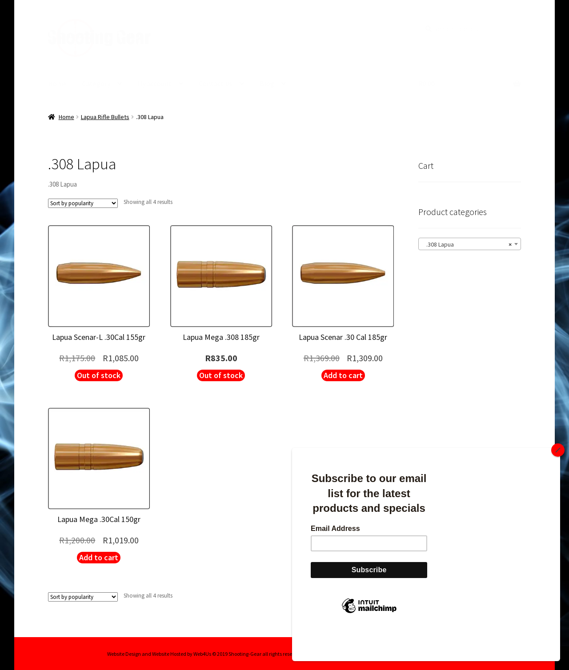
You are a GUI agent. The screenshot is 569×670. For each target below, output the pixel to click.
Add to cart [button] (343, 375)
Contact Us (215, 83)
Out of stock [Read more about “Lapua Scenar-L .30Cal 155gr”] (98, 375)
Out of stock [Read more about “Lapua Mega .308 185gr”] (221, 375)
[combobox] (469, 243)
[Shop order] (83, 203)
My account (154, 83)
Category (96, 83)
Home (57, 83)
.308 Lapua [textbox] (467, 244)
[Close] (558, 480)
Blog (267, 83)
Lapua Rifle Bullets (105, 116)
